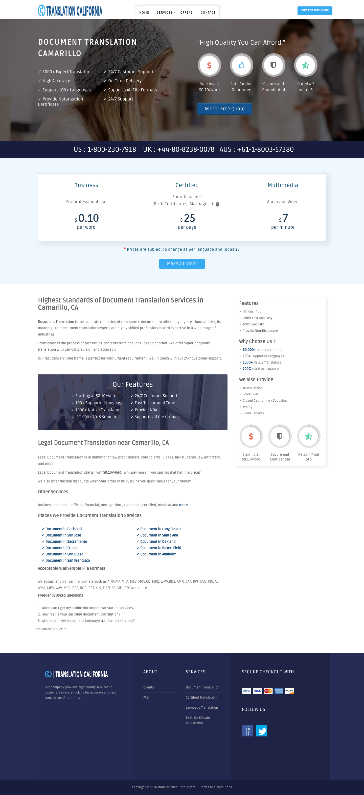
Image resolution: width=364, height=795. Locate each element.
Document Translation (202, 687)
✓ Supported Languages (261, 356)
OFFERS (186, 13)
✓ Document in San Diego (62, 554)
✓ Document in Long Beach (158, 529)
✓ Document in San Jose (61, 535)
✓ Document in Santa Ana (157, 535)
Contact (208, 13)
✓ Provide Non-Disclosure (258, 331)
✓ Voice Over (248, 394)
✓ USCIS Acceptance (259, 369)
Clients (148, 687)
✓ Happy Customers (261, 350)
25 (187, 223)
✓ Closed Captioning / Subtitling (263, 401)
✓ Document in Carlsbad (62, 529)
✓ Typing (245, 407)
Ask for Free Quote (224, 109)
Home (144, 13)
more (183, 505)
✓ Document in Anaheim (156, 554)
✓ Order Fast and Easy (255, 318)
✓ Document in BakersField (158, 548)
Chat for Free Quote (315, 10)
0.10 (86, 223)
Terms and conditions (216, 787)
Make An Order (182, 264)
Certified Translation (201, 698)
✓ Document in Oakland (155, 542)
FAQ (146, 698)
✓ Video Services (251, 413)
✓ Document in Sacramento (64, 542)
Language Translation (202, 708)
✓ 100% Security (251, 324)
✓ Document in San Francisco (66, 561)
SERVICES (165, 13)
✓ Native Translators (260, 363)
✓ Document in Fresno (60, 548)
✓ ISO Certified (250, 312)
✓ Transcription (251, 388)
